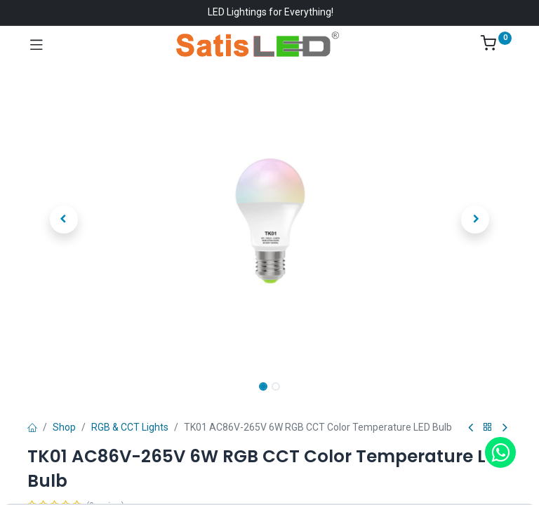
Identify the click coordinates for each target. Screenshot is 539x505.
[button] (63, 219)
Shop (64, 427)
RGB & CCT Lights (129, 427)
